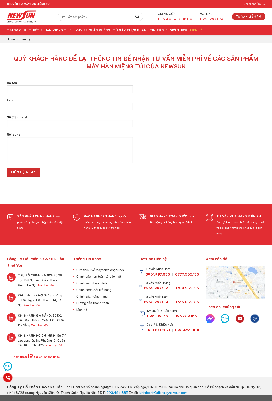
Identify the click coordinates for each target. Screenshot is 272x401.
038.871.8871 (158, 329)
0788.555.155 (187, 288)
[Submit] (137, 17)
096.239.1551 (186, 316)
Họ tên (70, 88)
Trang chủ (16, 30)
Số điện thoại (70, 123)
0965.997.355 (156, 302)
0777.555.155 (187, 274)
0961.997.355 (158, 274)
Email (70, 105)
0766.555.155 (187, 302)
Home (11, 39)
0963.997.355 (156, 288)
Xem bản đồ (45, 285)
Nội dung (70, 149)
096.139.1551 (158, 316)
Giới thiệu (178, 30)
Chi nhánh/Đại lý (254, 4)
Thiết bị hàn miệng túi (50, 30)
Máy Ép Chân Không (93, 30)
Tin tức (158, 30)
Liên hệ (196, 30)
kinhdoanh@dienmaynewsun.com (163, 392)
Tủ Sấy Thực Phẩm (129, 30)
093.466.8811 (187, 329)
